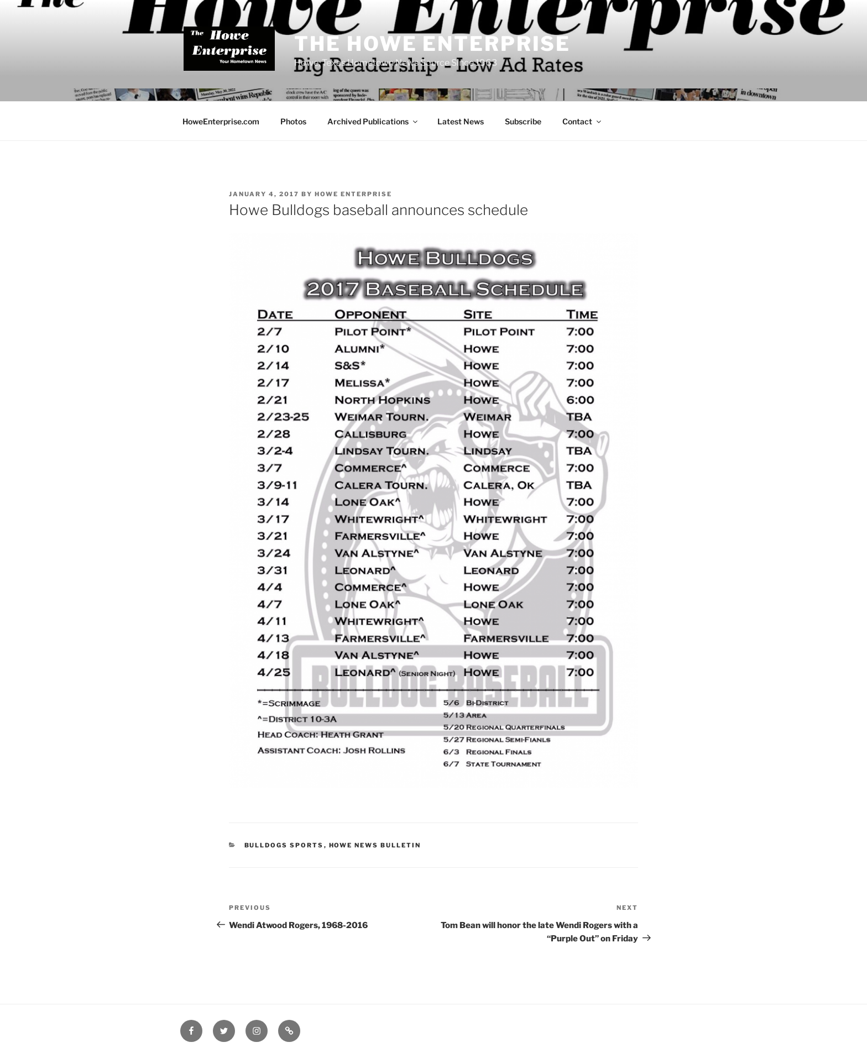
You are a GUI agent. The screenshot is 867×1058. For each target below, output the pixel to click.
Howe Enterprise (353, 194)
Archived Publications (373, 121)
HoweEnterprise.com (220, 121)
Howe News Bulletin (375, 845)
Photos (293, 121)
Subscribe (523, 121)
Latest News (460, 121)
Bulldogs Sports (284, 845)
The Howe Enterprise (432, 44)
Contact (582, 121)
